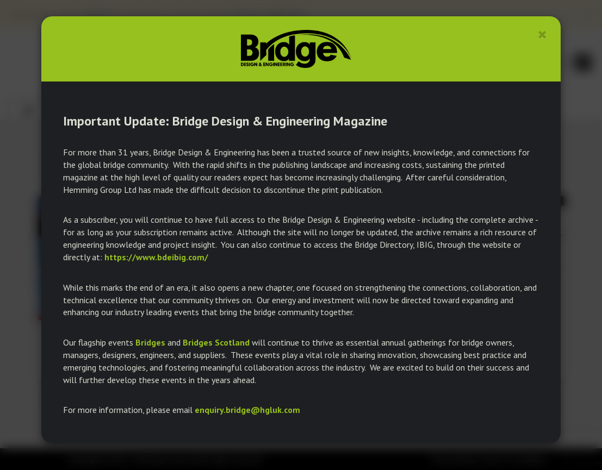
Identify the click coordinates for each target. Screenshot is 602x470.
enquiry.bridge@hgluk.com (247, 409)
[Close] (542, 34)
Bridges (150, 342)
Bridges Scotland (216, 342)
